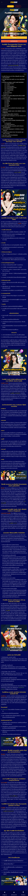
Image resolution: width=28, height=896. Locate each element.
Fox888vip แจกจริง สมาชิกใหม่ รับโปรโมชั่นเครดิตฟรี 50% (13, 121)
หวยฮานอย (8, 101)
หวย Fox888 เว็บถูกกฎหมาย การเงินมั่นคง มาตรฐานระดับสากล (13, 129)
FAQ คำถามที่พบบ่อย (7, 136)
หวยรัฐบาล (8, 100)
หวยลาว (7, 102)
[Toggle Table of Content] (24, 74)
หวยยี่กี (7, 104)
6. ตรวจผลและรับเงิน (9, 90)
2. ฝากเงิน (8, 85)
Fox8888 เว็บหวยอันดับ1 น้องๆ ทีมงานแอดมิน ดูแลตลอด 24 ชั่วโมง (13, 132)
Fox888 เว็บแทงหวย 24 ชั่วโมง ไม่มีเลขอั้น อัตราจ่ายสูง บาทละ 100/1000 (13, 77)
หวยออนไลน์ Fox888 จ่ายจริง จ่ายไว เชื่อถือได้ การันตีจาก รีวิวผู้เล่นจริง (14, 111)
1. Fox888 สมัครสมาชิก (10, 83)
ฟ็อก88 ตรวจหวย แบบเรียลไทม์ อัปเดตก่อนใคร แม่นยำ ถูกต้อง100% (13, 108)
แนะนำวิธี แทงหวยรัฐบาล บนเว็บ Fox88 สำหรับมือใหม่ (13, 82)
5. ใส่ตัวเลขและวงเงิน (9, 88)
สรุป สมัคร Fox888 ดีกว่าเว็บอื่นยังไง (10, 135)
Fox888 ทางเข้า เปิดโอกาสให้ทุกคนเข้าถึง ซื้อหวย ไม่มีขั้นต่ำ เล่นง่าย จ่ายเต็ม (14, 96)
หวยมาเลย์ (8, 105)
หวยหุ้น (7, 106)
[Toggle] (2, 860)
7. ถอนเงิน (8, 91)
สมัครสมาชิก (5, 709)
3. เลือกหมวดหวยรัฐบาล (10, 86)
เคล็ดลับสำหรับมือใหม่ (8, 92)
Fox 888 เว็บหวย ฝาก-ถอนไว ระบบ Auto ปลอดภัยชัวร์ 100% (14, 80)
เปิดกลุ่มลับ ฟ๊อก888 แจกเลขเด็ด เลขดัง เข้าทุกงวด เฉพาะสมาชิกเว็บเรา (13, 126)
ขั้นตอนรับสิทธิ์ (8, 123)
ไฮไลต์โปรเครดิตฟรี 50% (10, 124)
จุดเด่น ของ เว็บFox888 (8, 118)
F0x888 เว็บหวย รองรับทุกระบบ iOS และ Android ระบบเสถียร (14, 116)
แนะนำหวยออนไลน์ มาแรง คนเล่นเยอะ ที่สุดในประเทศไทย (14, 99)
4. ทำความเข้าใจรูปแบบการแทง (11, 87)
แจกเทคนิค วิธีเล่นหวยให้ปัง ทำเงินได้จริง (11, 114)
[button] (2, 2)
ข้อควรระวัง (7, 94)
